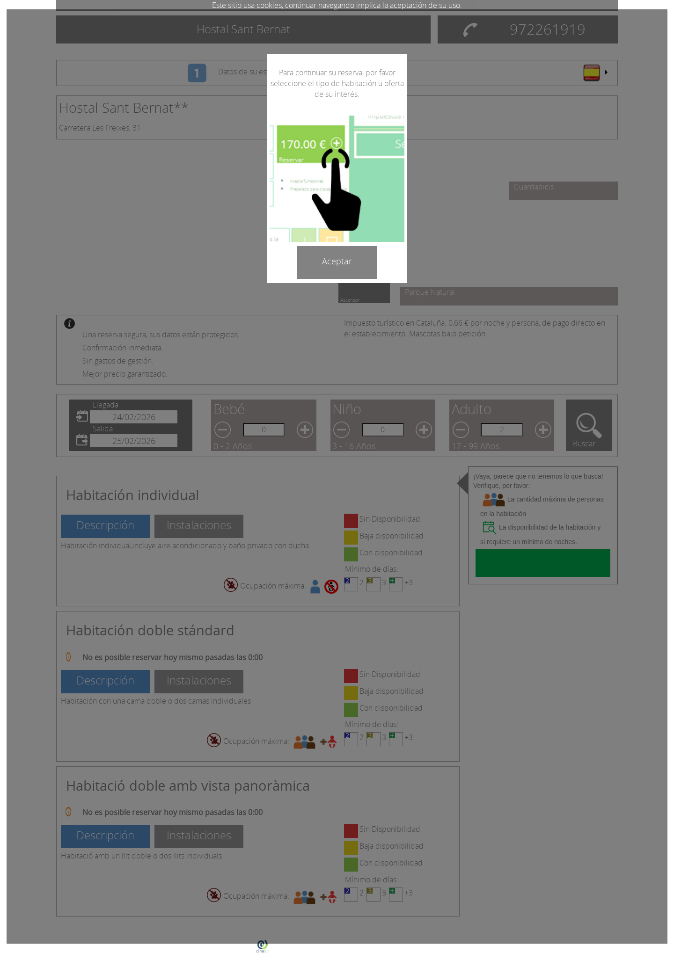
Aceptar (337, 261)
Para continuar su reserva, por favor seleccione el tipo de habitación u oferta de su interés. (337, 83)
